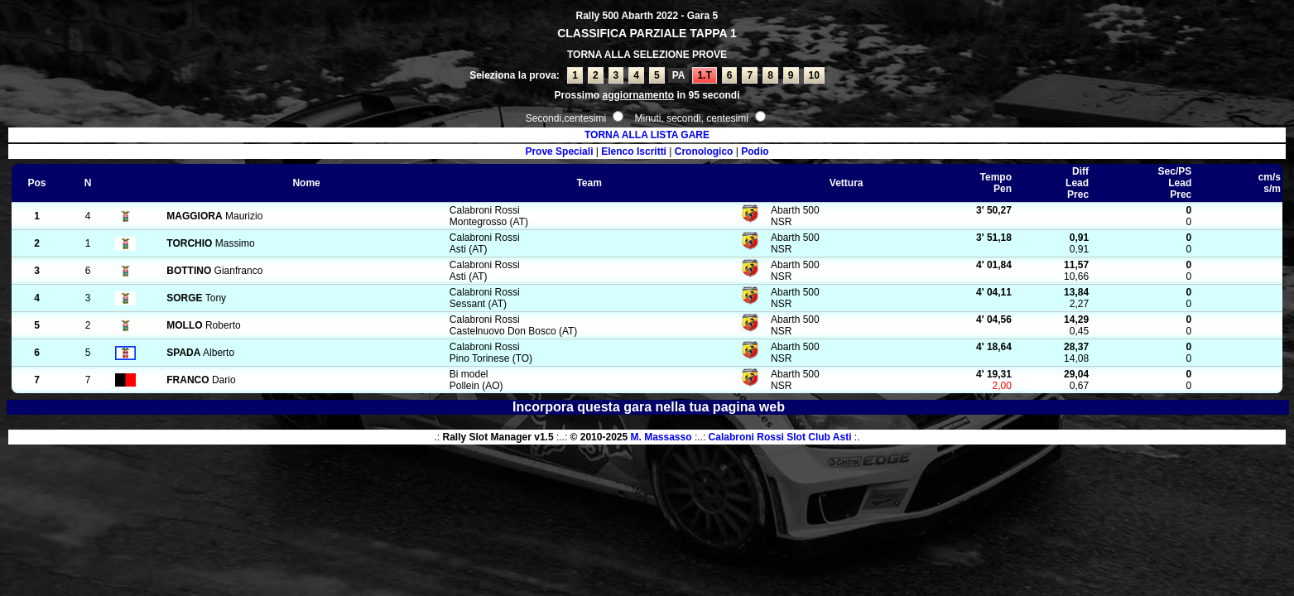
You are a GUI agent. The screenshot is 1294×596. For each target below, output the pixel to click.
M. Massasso (661, 437)
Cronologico (704, 151)
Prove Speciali (559, 151)
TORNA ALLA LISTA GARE (647, 135)
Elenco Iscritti (633, 151)
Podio (754, 151)
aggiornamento (638, 95)
